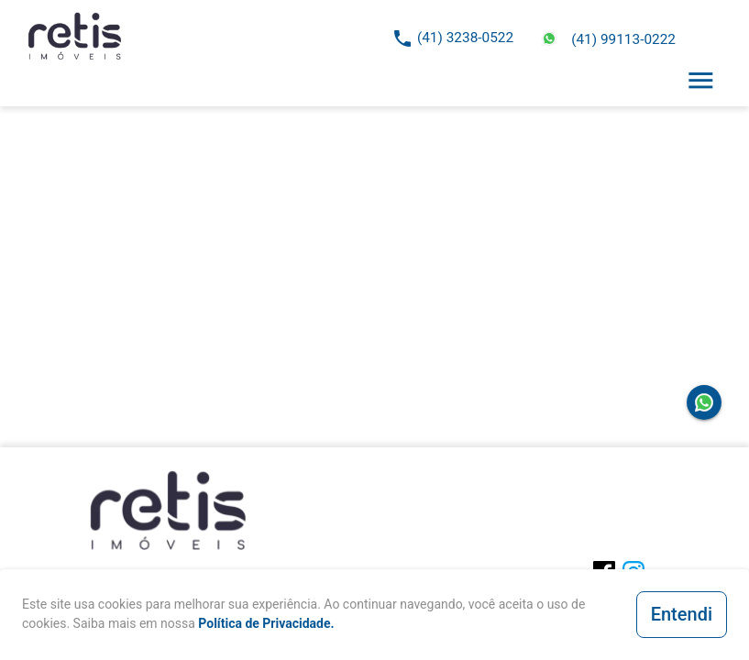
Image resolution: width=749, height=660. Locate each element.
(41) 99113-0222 (623, 39)
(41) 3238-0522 (465, 37)
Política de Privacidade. (266, 623)
